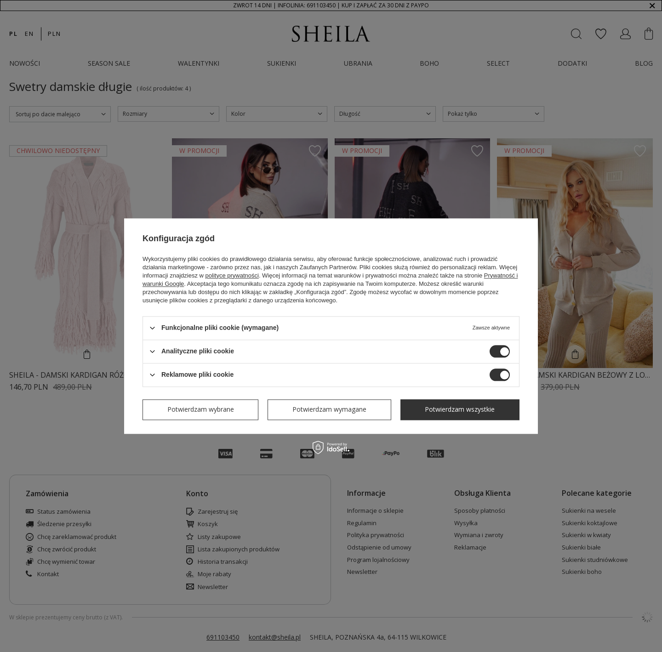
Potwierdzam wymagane (329, 409)
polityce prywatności (232, 275)
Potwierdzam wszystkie (460, 409)
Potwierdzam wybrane (200, 409)
